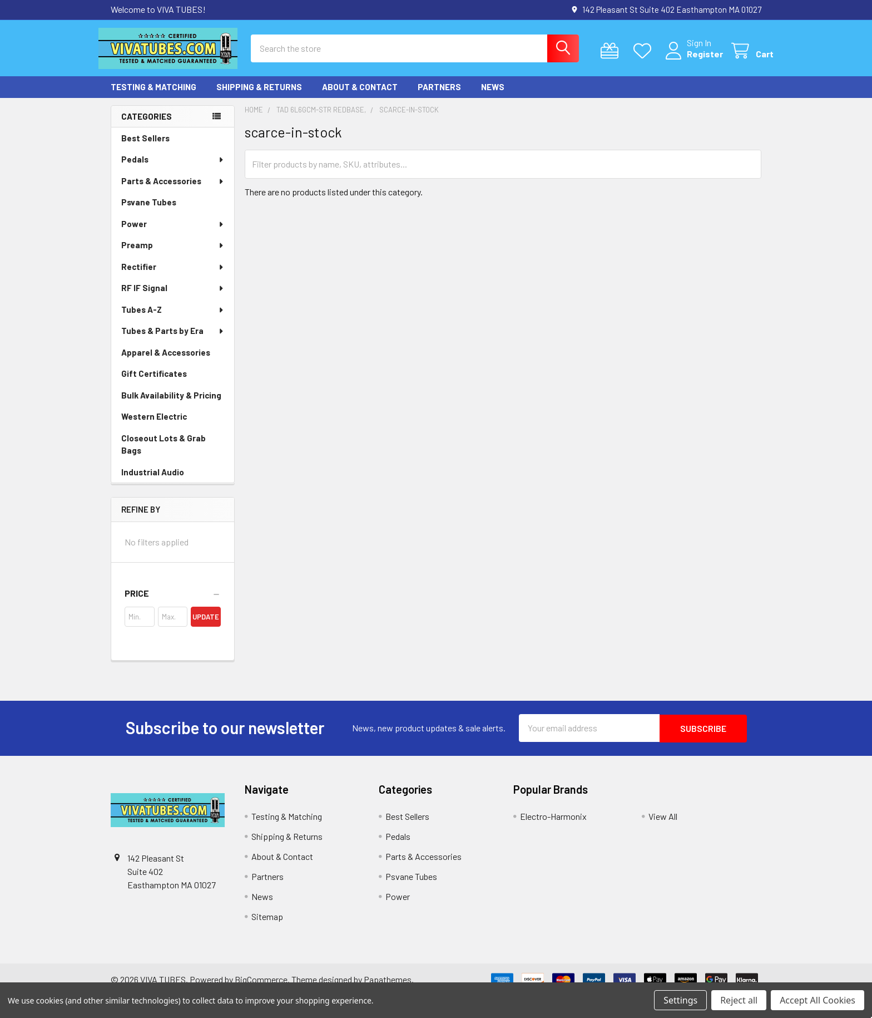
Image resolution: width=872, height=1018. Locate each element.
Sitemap (267, 924)
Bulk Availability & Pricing (171, 405)
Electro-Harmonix (553, 824)
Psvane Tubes (148, 211)
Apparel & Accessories (165, 362)
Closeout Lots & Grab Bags (163, 453)
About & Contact (360, 96)
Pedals (173, 169)
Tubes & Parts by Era (173, 340)
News (492, 96)
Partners (439, 96)
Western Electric (154, 426)
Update (205, 625)
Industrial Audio (152, 481)
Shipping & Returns (259, 96)
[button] (173, 602)
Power (173, 233)
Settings (680, 1000)
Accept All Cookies (817, 1000)
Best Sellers (145, 147)
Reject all (738, 1000)
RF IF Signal (173, 297)
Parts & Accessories (173, 190)
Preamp (173, 254)
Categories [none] (146, 125)
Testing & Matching (153, 96)
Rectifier (173, 276)
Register (693, 60)
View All (662, 824)
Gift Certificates (154, 383)
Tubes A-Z (173, 319)
